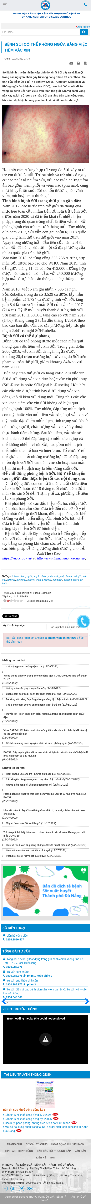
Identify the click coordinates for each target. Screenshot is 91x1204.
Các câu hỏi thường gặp (54, 1151)
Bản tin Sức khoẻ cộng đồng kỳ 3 (24, 1109)
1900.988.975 (13, 966)
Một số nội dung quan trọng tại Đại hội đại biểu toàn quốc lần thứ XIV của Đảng (45, 1128)
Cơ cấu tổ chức (37, 1144)
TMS (52, 1157)
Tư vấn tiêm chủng (18, 971)
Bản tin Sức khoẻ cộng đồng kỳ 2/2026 (30, 1114)
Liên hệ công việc (17, 935)
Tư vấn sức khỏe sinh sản (22, 980)
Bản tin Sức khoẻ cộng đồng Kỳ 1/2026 (31, 1118)
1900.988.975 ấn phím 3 (19, 984)
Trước (5, 1003)
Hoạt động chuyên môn (67, 1144)
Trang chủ (14, 1144)
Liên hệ (41, 1157)
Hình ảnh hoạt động (19, 1151)
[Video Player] (45, 1039)
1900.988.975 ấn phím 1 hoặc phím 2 (27, 975)
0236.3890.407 (13, 939)
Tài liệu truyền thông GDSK (27, 1074)
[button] (45, 1039)
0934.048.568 (13, 997)
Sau (85, 1001)
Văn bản (80, 1151)
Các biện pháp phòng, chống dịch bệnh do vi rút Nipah (40, 1123)
